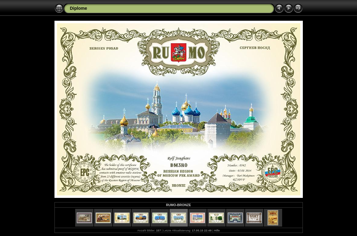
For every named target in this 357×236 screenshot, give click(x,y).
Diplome (78, 8)
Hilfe (217, 230)
